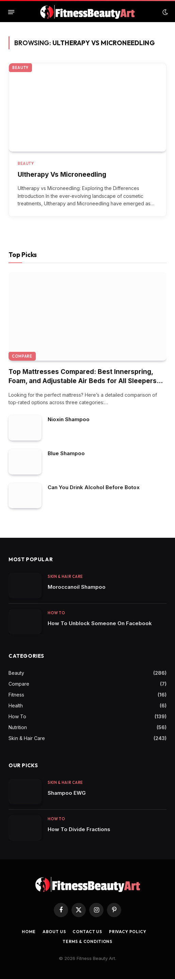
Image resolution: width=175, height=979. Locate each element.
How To (17, 716)
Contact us (87, 931)
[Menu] (11, 12)
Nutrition (18, 727)
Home (28, 931)
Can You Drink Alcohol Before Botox (94, 487)
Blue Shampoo (66, 453)
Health (16, 705)
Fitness (16, 695)
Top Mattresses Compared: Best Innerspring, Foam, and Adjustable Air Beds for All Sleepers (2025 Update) (83, 381)
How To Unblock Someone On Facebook (100, 623)
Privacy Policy (127, 931)
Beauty (20, 67)
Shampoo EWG (67, 793)
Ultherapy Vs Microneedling (62, 174)
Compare (22, 356)
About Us (54, 931)
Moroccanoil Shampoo (77, 587)
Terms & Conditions (87, 941)
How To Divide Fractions (79, 829)
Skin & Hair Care (27, 738)
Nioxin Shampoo (69, 419)
